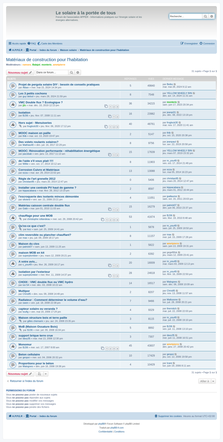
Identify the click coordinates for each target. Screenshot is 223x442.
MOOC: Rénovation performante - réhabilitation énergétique (59, 150)
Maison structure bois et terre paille (43, 317)
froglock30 (32, 126)
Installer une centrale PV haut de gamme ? (47, 187)
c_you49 (27, 264)
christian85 (28, 181)
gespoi (26, 357)
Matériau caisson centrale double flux (44, 205)
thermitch (172, 308)
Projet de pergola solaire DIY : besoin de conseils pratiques (59, 84)
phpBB (101, 424)
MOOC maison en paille (35, 133)
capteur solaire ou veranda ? (38, 308)
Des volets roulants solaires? (38, 142)
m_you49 (172, 160)
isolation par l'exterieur (34, 271)
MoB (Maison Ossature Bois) (38, 326)
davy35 (26, 338)
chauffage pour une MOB (36, 215)
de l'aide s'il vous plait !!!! (36, 160)
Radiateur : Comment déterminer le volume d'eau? (53, 299)
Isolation (24, 112)
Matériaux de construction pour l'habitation (47, 59)
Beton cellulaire (29, 354)
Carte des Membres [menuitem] (52, 43)
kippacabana (29, 190)
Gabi (25, 208)
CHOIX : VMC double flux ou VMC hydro (46, 282)
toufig (26, 311)
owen (25, 302)
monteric (47, 64)
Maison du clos (29, 243)
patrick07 (172, 205)
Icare (169, 363)
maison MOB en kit (31, 252)
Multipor (24, 291)
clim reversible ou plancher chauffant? (45, 234)
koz (29, 229)
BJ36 (25, 115)
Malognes (172, 281)
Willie (25, 163)
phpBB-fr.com (117, 428)
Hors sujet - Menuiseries (35, 122)
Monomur (25, 344)
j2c (24, 105)
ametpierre (59, 64)
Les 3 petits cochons (33, 93)
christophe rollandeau (38, 219)
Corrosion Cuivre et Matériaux (39, 169)
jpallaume (172, 196)
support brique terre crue (36, 335)
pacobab (27, 153)
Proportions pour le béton (36, 363)
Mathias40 (28, 145)
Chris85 (27, 294)
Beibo (170, 84)
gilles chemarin (35, 321)
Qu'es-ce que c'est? (32, 226)
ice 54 (26, 285)
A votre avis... (28, 261)
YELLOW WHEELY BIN (179, 93)
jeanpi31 (171, 112)
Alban (26, 87)
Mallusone (172, 299)
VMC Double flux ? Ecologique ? (41, 102)
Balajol (36, 64)
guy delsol (28, 96)
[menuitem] (31, 43)
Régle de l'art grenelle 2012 (37, 178)
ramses (27, 64)
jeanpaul (171, 141)
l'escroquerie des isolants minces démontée (49, 196)
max (25, 237)
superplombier (30, 255)
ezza (25, 172)
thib (25, 136)
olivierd (26, 199)
